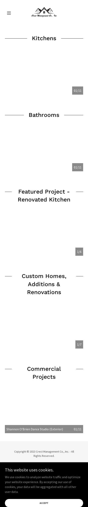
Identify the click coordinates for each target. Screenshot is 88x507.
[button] (11, 13)
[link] (44, 13)
